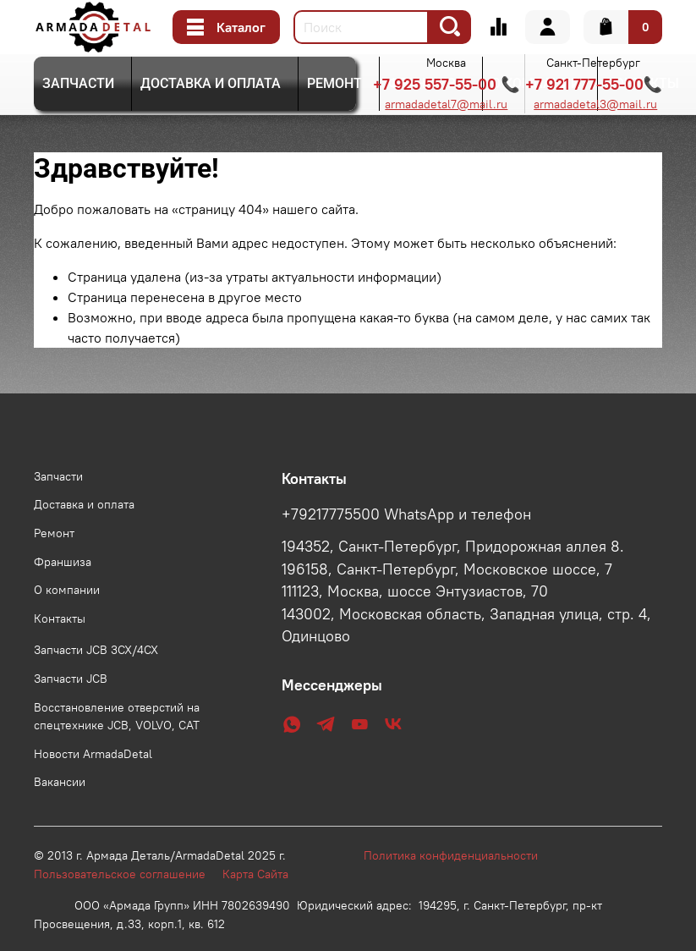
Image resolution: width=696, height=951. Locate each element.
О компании (67, 589)
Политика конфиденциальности (459, 855)
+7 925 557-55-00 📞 (446, 84)
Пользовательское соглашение (128, 874)
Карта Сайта (255, 874)
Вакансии (59, 781)
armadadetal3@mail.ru (595, 104)
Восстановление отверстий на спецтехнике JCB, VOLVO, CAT (117, 717)
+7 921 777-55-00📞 (593, 84)
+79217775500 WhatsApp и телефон (406, 514)
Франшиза (62, 561)
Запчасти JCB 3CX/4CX (96, 649)
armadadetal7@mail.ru (446, 104)
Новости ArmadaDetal (93, 753)
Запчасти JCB (70, 678)
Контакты (59, 618)
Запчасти (78, 83)
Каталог (226, 27)
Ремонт (334, 83)
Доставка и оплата (210, 83)
